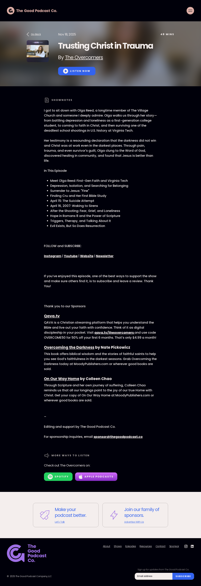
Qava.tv (52, 316)
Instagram (52, 256)
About (106, 546)
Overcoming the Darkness (69, 347)
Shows (118, 546)
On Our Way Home (61, 378)
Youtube (71, 256)
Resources (146, 546)
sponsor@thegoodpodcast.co (118, 436)
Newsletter (105, 256)
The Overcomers (84, 57)
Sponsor (174, 546)
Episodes (130, 546)
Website (86, 256)
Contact (161, 546)
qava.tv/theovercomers (114, 332)
